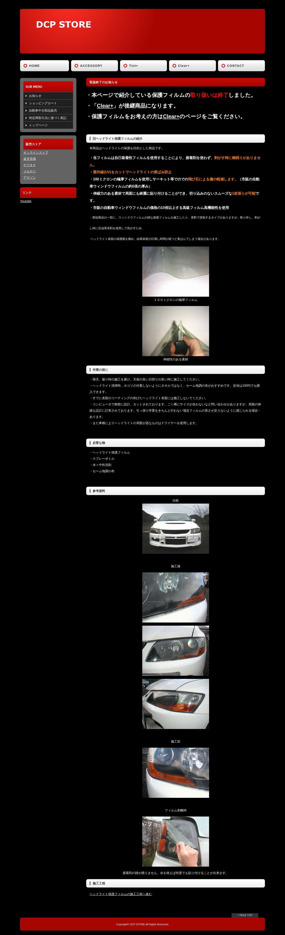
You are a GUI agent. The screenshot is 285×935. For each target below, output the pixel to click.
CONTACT (235, 65)
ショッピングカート (43, 103)
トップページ (38, 125)
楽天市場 (29, 159)
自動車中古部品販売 (43, 110)
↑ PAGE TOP (244, 915)
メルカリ (29, 171)
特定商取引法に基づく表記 (47, 118)
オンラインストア (35, 152)
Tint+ (133, 65)
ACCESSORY (91, 65)
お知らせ (35, 96)
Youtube (25, 201)
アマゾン (29, 177)
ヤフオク (29, 165)
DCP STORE (137, 924)
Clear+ (184, 65)
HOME (34, 65)
